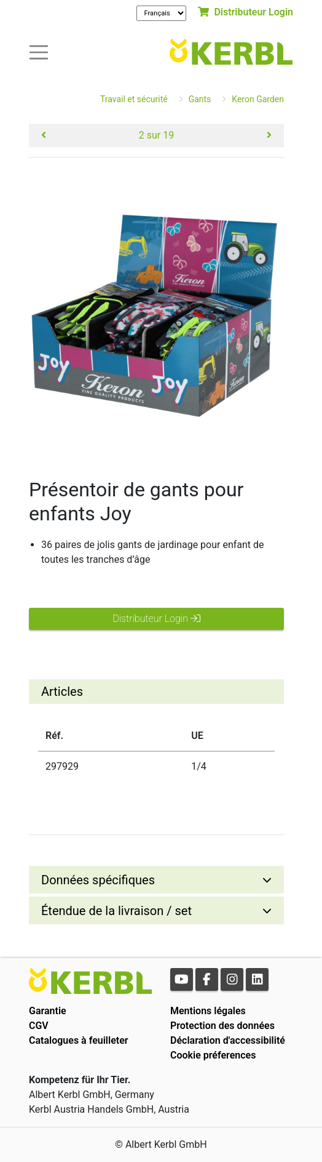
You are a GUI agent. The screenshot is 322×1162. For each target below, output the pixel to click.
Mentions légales (208, 1011)
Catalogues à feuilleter (78, 1040)
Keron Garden (258, 99)
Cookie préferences (213, 1055)
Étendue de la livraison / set (116, 910)
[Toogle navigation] (39, 51)
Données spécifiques (98, 880)
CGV (39, 1025)
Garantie (47, 1011)
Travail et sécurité (134, 99)
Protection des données (222, 1025)
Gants (200, 99)
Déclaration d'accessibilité (227, 1040)
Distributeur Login (245, 12)
